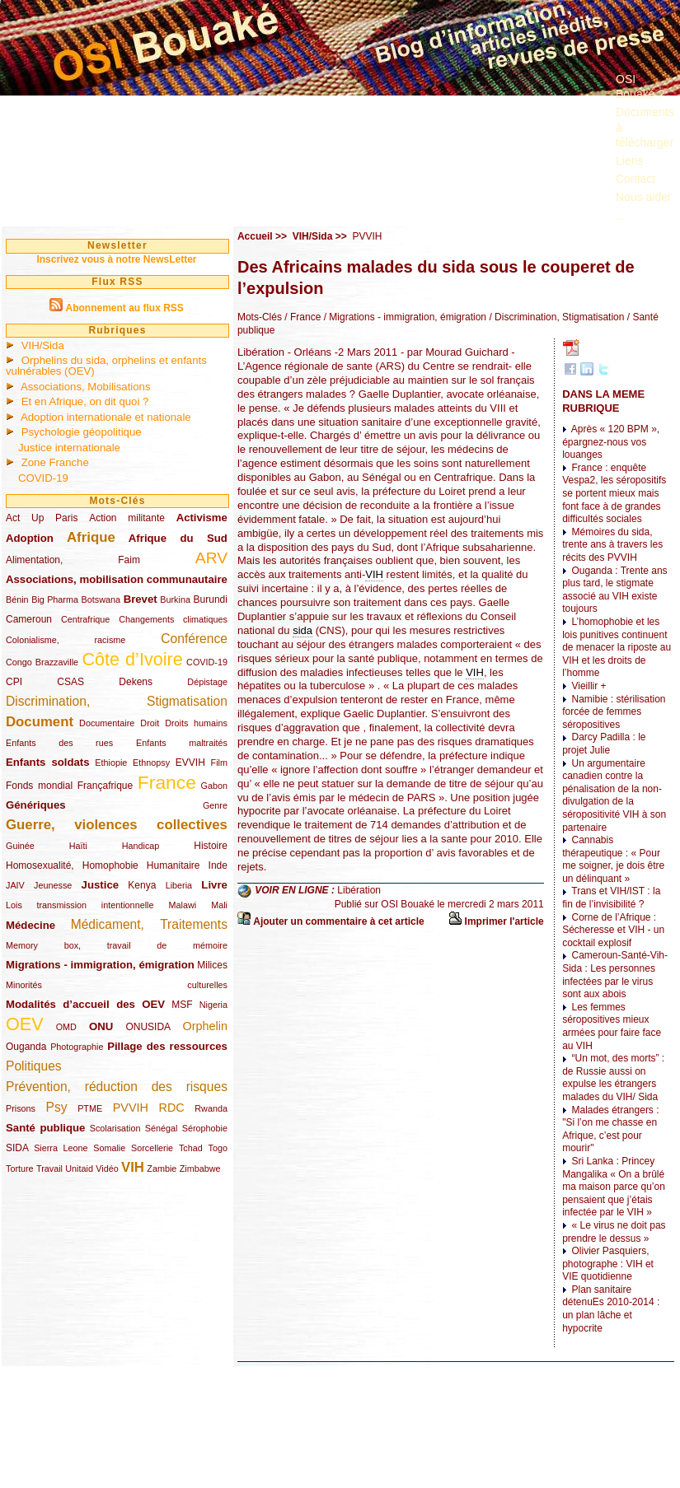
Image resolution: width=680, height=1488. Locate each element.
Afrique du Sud (178, 538)
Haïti (78, 846)
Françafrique (105, 785)
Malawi (182, 905)
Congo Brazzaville (42, 662)
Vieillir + (588, 686)
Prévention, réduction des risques (116, 1087)
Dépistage (207, 682)
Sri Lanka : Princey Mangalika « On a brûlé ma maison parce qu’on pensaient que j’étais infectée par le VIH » (613, 1186)
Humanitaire (173, 865)
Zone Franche (55, 462)
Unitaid (79, 1168)
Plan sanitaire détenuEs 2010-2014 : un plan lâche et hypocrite (610, 1309)
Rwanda (211, 1108)
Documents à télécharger (645, 126)
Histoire (210, 845)
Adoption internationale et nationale (106, 417)
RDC (172, 1107)
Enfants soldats (48, 762)
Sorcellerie (152, 1148)
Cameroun (29, 619)
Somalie (109, 1148)
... (621, 215)
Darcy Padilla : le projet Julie (603, 743)
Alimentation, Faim (73, 560)
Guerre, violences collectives (116, 825)
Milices (212, 965)
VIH (132, 1167)
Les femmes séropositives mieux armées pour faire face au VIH (611, 1026)
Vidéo (107, 1168)
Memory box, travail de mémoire (116, 945)
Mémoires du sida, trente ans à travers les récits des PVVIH (612, 544)
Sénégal (161, 1128)
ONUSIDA (147, 1027)
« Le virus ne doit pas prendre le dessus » (613, 1232)
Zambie (161, 1168)
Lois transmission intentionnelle (79, 905)
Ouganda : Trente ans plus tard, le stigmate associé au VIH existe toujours (614, 590)
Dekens (135, 682)
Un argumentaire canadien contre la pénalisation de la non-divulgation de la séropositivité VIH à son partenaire (614, 795)
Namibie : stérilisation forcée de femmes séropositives (613, 711)
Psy (57, 1107)
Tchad (191, 1148)
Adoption (30, 538)
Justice (100, 885)
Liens (629, 160)
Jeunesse (53, 885)
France (167, 782)
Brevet (140, 599)
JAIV (15, 885)
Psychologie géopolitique (81, 432)
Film (219, 762)
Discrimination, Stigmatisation (116, 701)
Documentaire (106, 723)
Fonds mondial (39, 785)
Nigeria (213, 1005)
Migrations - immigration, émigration (100, 965)
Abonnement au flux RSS (124, 308)
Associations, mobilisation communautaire (116, 579)
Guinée (20, 846)
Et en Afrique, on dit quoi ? (85, 401)
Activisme (201, 517)
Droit (149, 723)
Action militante (127, 518)
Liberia (179, 885)
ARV (211, 558)
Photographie (76, 1047)
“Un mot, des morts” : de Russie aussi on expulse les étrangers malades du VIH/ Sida (613, 1077)
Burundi (210, 599)
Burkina (175, 599)
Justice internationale (69, 447)
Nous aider (644, 196)
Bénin (17, 599)
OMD (66, 1027)
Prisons (20, 1108)
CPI (14, 682)
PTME (89, 1108)
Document (39, 722)
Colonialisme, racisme (65, 640)
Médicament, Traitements (149, 924)
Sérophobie (204, 1128)
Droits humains (196, 723)
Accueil (255, 236)
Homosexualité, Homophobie (72, 865)
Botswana (101, 599)
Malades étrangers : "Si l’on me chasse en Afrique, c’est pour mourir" (610, 1129)
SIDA (17, 1148)
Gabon (214, 786)
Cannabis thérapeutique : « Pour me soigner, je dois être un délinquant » (613, 859)
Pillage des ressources (167, 1046)
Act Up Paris (41, 518)
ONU (101, 1026)
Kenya (142, 885)
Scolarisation (115, 1128)
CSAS (70, 682)
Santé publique (45, 1128)
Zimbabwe (200, 1168)
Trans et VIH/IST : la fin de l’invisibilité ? (611, 897)
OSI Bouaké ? (640, 86)
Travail (49, 1168)
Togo (217, 1148)
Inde (218, 865)
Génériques (36, 805)
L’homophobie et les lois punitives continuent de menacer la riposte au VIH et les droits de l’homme (616, 647)
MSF (181, 1004)
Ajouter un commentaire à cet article (338, 921)
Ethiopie (111, 762)
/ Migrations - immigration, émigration (403, 317)
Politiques (34, 1066)
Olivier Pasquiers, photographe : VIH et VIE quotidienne (608, 1263)
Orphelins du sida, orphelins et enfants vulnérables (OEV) (106, 365)
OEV (25, 1024)
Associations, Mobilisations (86, 386)
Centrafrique (85, 619)
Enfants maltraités (181, 743)
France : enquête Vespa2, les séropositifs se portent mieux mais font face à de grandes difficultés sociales (614, 493)
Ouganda (26, 1046)
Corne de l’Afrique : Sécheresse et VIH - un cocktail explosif (613, 930)
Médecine (30, 925)
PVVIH (130, 1107)
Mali (219, 905)
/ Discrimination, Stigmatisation (555, 317)
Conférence (194, 639)
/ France (301, 317)
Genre (215, 805)
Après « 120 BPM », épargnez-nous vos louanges (610, 441)
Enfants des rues (59, 743)
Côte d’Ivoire (132, 659)
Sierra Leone (60, 1148)
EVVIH (190, 762)
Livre (214, 885)
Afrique (91, 537)
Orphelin (205, 1026)
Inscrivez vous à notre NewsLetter (116, 259)
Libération (359, 890)
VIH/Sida (42, 345)
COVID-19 (43, 478)
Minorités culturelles (116, 985)
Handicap (141, 846)
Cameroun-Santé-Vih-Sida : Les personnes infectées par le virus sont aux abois (615, 974)
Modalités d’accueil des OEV (85, 1004)
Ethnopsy (151, 762)
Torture (20, 1168)
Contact (635, 178)
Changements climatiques (173, 619)
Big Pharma (54, 599)
